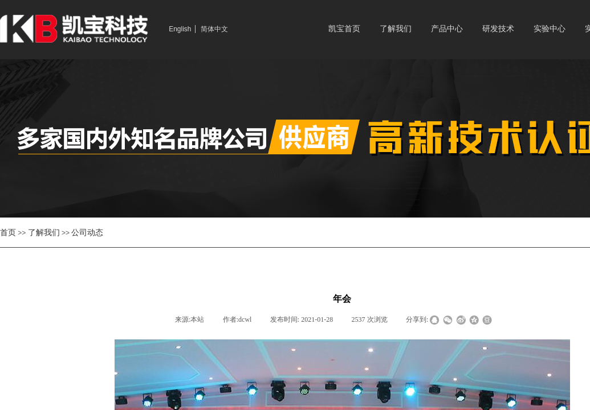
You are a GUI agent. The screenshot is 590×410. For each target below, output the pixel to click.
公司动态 (87, 232)
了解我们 (396, 28)
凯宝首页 (344, 28)
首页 (8, 232)
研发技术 (498, 28)
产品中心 (447, 28)
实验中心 (549, 28)
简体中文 (214, 29)
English (180, 29)
